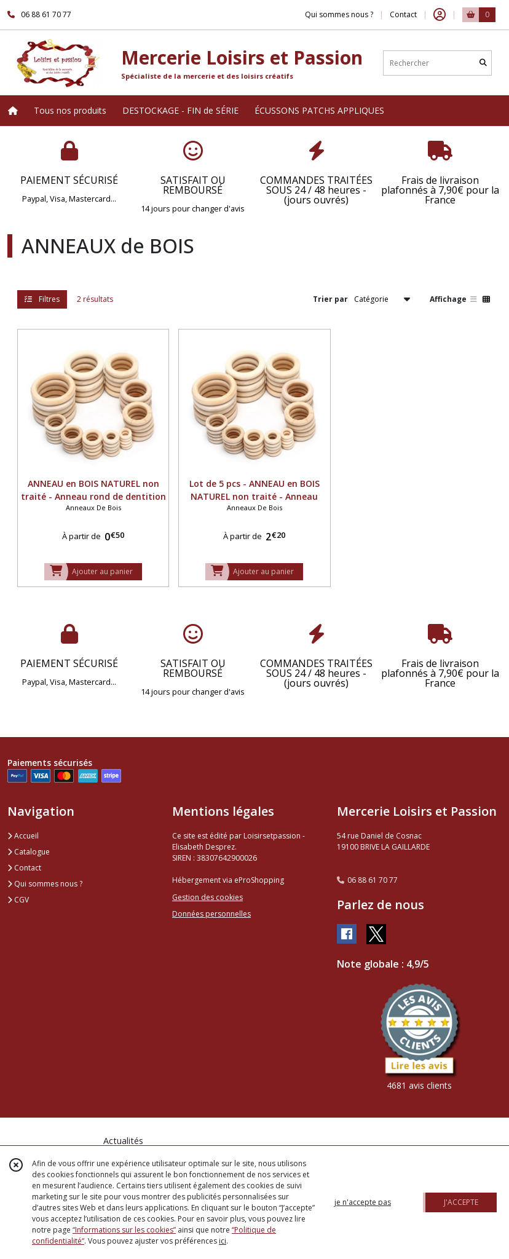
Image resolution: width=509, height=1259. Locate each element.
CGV (18, 899)
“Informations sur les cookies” (124, 1230)
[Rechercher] (483, 63)
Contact (403, 14)
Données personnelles (211, 914)
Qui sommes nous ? (44, 883)
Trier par (330, 299)
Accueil (23, 836)
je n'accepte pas (362, 1202)
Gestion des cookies (207, 897)
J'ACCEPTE (461, 1202)
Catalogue (28, 852)
